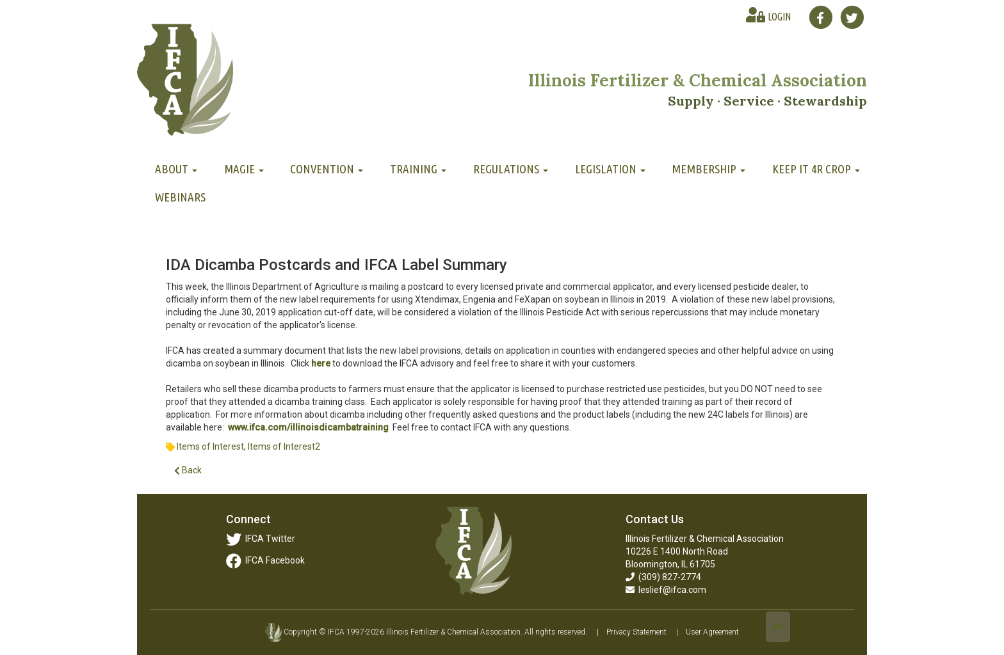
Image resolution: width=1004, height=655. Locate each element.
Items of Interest (210, 446)
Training (418, 169)
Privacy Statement (636, 631)
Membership (708, 169)
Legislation (610, 169)
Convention (326, 169)
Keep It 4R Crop (816, 169)
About (176, 169)
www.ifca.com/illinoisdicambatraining (308, 427)
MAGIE (244, 169)
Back (188, 470)
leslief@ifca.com (666, 590)
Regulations (510, 169)
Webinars (180, 197)
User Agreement (712, 631)
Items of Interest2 (284, 446)
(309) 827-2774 (663, 577)
